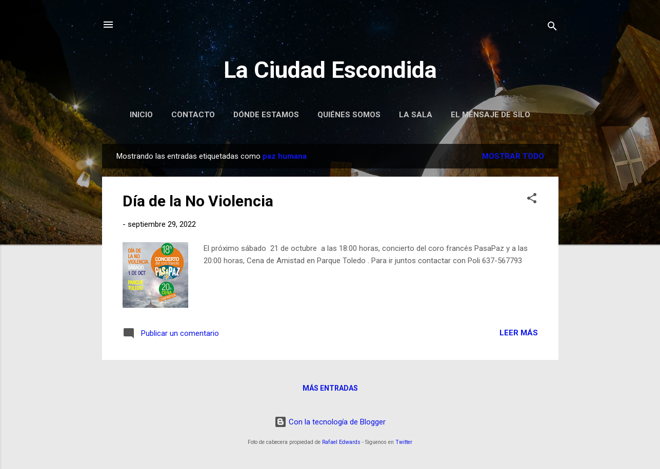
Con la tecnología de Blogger (330, 422)
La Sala (415, 114)
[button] (532, 200)
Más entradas (330, 388)
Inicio (141, 114)
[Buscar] (552, 28)
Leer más (518, 332)
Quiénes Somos (349, 114)
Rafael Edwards (341, 442)
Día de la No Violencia (198, 201)
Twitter (403, 442)
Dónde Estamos (266, 114)
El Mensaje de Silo (490, 114)
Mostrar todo (513, 156)
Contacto (193, 114)
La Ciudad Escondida (330, 69)
